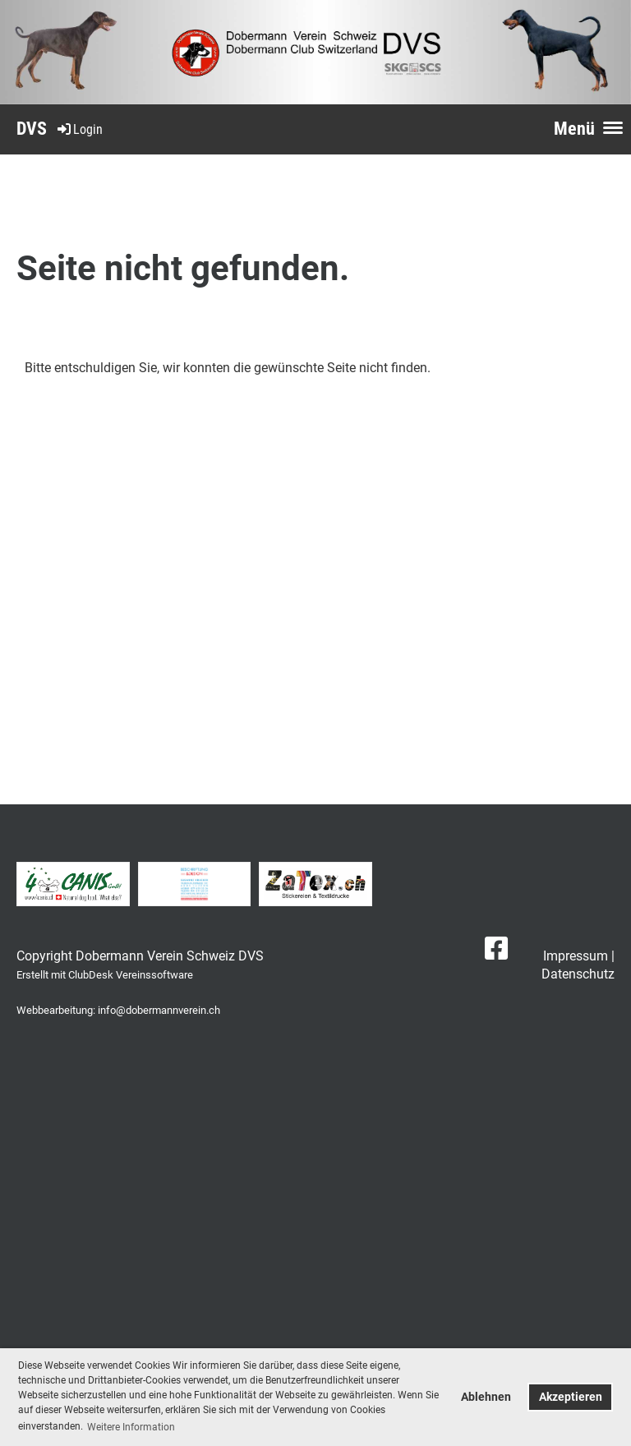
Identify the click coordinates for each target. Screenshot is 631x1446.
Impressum (575, 956)
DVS (31, 128)
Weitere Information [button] (131, 1427)
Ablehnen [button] (486, 1397)
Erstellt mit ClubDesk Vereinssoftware (104, 975)
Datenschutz (578, 974)
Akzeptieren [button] (570, 1397)
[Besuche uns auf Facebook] (496, 949)
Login (79, 129)
